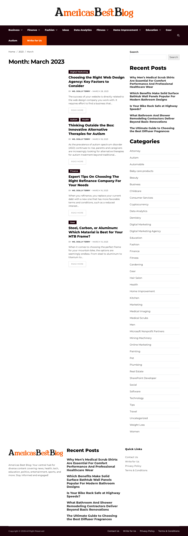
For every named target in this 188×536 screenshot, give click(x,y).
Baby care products (141, 171)
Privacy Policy (133, 465)
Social (133, 384)
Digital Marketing (79, 72)
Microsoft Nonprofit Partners (147, 331)
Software (135, 391)
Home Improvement (127, 30)
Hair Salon (136, 277)
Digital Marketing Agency (145, 231)
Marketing (136, 304)
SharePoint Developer (143, 378)
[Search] (178, 35)
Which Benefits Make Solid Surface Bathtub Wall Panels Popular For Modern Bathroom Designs (154, 96)
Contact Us (131, 457)
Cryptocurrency (139, 204)
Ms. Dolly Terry (81, 91)
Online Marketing (140, 344)
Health (85, 119)
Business (15, 30)
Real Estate (136, 371)
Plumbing (136, 364)
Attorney (135, 151)
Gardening (136, 264)
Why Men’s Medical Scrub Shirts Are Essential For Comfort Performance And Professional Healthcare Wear (152, 82)
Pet (132, 358)
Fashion (51, 30)
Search (134, 51)
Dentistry (135, 217)
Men (132, 324)
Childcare (135, 191)
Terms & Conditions (136, 470)
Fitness (102, 30)
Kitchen (134, 298)
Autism (12, 40)
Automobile (137, 164)
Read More (77, 110)
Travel (133, 411)
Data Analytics (83, 30)
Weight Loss (137, 424)
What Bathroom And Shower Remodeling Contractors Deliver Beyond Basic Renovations (152, 118)
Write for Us (34, 40)
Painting (135, 351)
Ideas (65, 30)
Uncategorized (139, 418)
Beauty (134, 177)
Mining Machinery (141, 338)
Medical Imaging (140, 311)
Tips (132, 404)
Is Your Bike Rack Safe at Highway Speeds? (154, 107)
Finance (33, 30)
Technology (137, 398)
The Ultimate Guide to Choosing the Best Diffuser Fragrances (152, 130)
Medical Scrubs (139, 318)
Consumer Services (141, 197)
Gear (169, 30)
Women (135, 431)
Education (153, 30)
